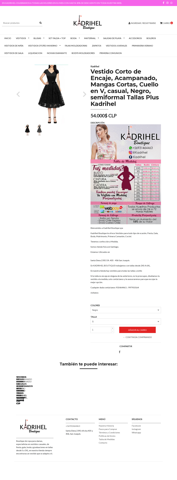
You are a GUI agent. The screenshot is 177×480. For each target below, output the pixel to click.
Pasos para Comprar (108, 444)
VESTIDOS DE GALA (13, 53)
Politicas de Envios (107, 451)
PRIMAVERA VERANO (142, 45)
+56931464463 (73, 441)
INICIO (7, 38)
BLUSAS (37, 38)
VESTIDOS (21, 38)
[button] (19, 94)
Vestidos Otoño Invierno (42, 45)
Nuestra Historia (106, 441)
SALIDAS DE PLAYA (112, 38)
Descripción (97, 122)
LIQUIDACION (35, 53)
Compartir (125, 346)
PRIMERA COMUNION (111, 53)
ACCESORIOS (135, 38)
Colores (95, 305)
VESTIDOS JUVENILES (116, 45)
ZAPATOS (96, 45)
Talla (94, 317)
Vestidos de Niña (13, 45)
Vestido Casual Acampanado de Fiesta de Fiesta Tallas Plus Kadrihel (34, 413)
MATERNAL (90, 38)
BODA (73, 38)
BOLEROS (151, 38)
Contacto (103, 458)
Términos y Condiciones (109, 447)
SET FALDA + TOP (57, 38)
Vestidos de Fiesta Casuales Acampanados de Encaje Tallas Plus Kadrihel (144, 413)
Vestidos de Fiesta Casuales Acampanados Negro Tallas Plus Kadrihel (107, 413)
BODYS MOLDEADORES (83, 53)
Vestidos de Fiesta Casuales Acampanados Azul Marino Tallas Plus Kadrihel (71, 413)
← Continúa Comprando (137, 337)
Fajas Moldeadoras (76, 45)
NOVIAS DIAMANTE (57, 53)
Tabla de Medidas (107, 454)
